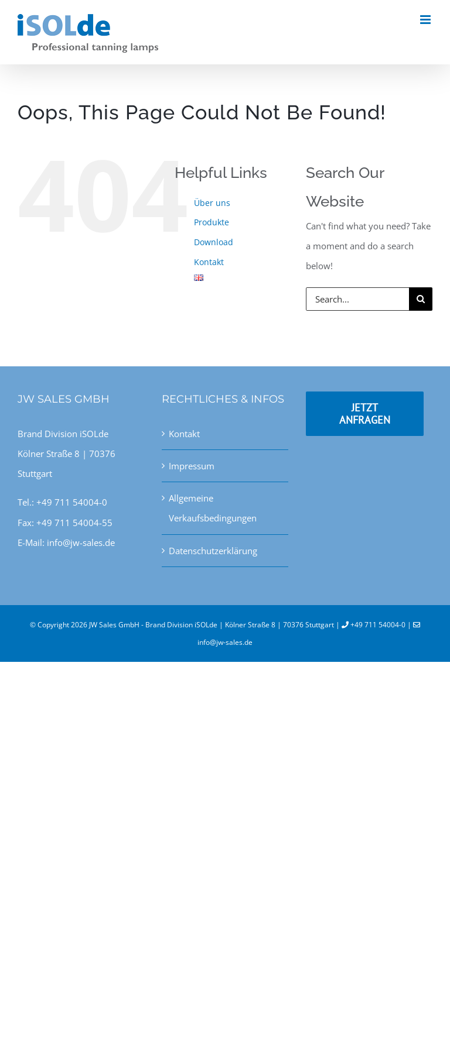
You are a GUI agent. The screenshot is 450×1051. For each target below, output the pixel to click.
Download (213, 242)
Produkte (211, 222)
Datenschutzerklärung (213, 551)
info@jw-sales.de (225, 642)
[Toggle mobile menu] (426, 19)
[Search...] (357, 299)
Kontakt (209, 261)
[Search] (420, 299)
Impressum (191, 466)
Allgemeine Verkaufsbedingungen (213, 508)
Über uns (212, 202)
